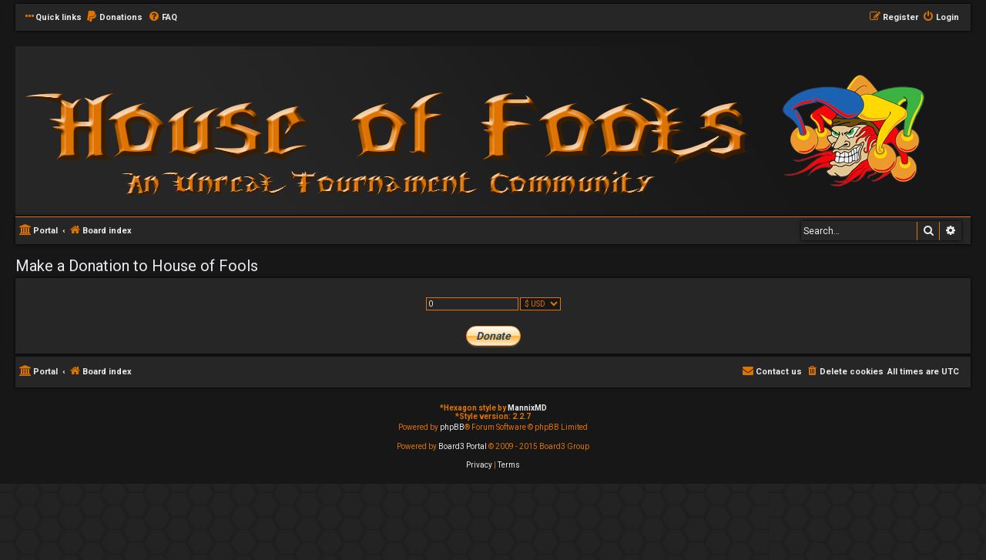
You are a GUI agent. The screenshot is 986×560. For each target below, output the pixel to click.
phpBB (452, 427)
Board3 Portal (462, 446)
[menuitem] (114, 17)
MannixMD (527, 408)
